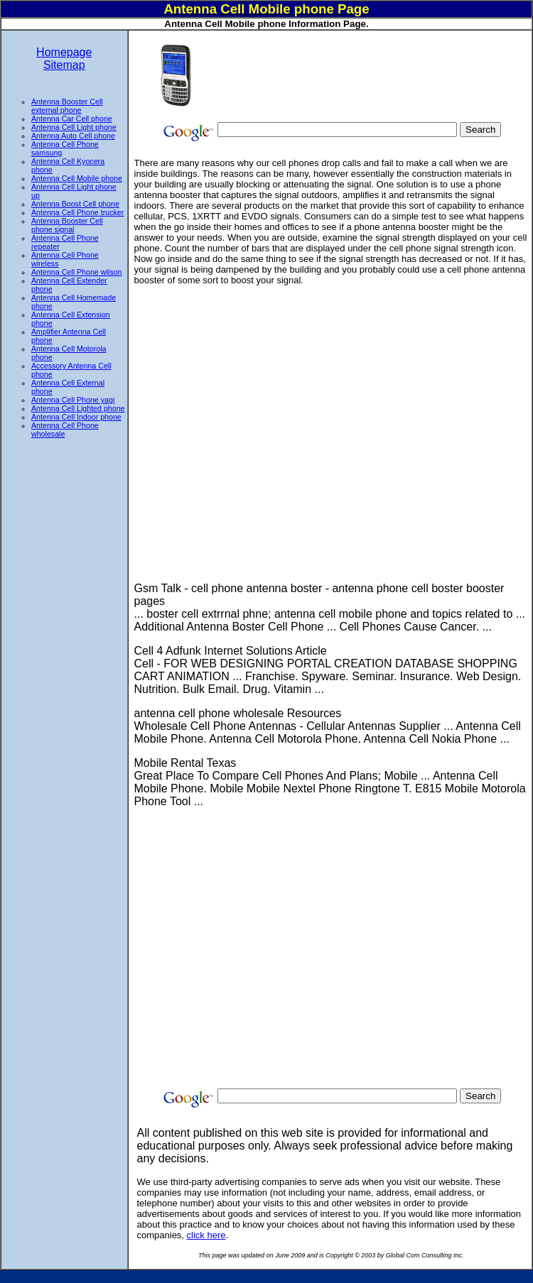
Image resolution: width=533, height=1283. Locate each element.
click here (206, 1235)
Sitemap (64, 65)
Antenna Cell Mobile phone (76, 178)
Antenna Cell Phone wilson (76, 272)
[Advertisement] (270, 75)
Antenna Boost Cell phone (75, 204)
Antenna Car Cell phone (71, 118)
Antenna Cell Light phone (74, 127)
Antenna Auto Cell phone (73, 135)
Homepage (64, 52)
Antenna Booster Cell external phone (67, 105)
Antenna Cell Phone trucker (77, 212)
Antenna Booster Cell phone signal (67, 225)
